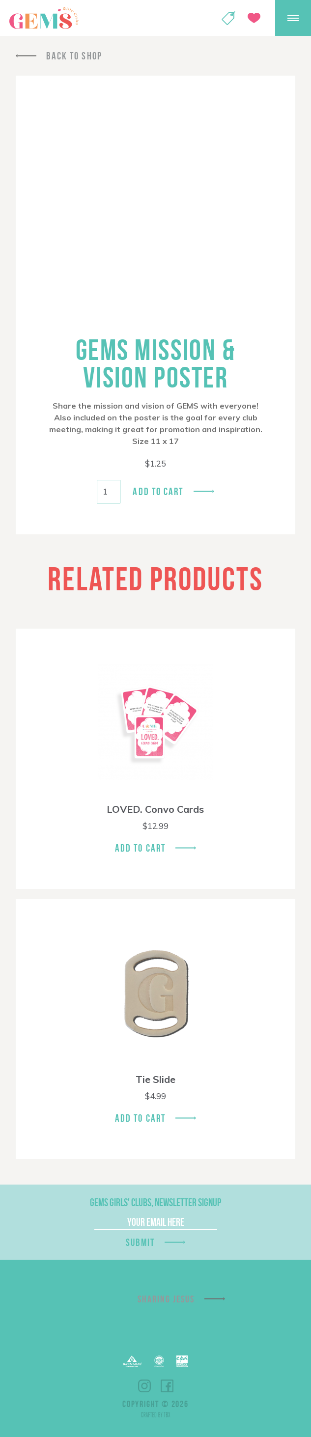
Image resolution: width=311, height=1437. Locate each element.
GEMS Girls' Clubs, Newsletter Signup (155, 1202)
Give (254, 18)
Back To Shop (74, 56)
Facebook (167, 1386)
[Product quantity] (108, 491)
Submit (140, 1242)
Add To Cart (140, 848)
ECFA (159, 1361)
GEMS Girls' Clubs (44, 18)
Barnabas (132, 1361)
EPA (182, 1361)
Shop (228, 18)
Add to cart (158, 491)
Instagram (144, 1386)
